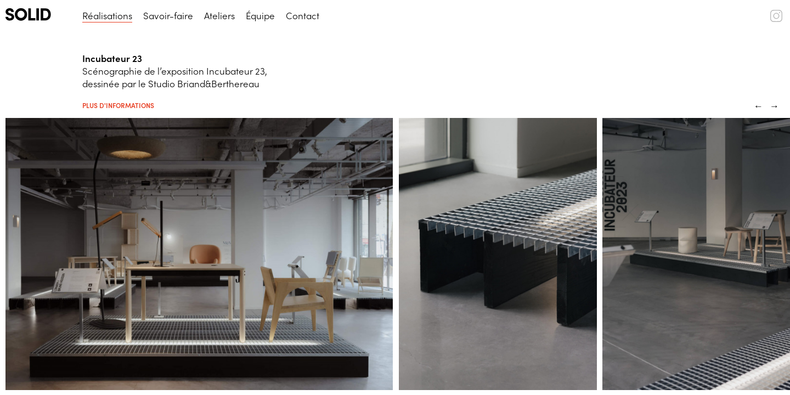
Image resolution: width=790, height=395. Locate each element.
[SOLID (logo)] (38, 14)
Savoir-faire (168, 15)
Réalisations (107, 15)
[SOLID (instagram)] (776, 18)
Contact (302, 15)
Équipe (260, 15)
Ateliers (219, 15)
